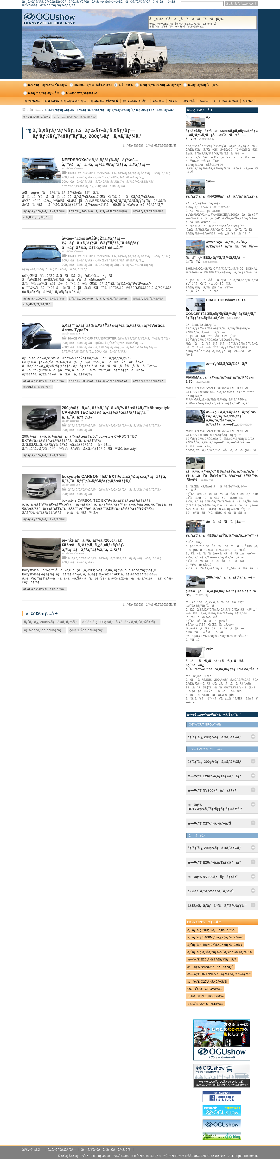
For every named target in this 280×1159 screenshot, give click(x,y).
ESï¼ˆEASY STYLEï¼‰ (205, 1004)
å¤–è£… (173, 101)
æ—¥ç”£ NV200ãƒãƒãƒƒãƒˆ (210, 967)
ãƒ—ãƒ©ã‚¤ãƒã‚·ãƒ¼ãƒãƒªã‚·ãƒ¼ (106, 1149)
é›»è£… (204, 101)
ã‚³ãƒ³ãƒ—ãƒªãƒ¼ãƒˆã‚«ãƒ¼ (47, 85)
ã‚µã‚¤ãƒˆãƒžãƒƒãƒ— (61, 1149)
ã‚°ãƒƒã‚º (248, 101)
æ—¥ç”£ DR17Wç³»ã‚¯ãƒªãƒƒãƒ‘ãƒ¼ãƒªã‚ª (219, 974)
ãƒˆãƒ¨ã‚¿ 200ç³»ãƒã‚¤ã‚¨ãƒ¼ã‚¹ (75, 116)
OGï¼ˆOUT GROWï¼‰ (204, 989)
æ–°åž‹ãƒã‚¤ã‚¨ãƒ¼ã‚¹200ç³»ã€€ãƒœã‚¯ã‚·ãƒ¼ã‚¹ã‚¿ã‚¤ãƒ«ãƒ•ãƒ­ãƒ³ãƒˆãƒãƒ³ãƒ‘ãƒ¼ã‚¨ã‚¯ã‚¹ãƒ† (93, 545)
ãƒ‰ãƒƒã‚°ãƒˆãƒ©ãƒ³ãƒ (149, 211)
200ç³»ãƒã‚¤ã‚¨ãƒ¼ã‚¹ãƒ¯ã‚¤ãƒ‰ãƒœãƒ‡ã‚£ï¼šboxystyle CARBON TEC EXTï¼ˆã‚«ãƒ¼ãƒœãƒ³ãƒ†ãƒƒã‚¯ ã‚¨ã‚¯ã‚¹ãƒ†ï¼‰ (116, 412)
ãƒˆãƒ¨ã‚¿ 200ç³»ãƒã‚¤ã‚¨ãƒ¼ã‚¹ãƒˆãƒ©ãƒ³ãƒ (99, 211)
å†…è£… (158, 101)
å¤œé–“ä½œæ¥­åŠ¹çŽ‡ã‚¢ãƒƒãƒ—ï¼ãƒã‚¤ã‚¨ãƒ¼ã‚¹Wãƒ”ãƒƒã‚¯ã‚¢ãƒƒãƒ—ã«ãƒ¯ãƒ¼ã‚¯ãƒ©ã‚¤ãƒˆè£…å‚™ (102, 243)
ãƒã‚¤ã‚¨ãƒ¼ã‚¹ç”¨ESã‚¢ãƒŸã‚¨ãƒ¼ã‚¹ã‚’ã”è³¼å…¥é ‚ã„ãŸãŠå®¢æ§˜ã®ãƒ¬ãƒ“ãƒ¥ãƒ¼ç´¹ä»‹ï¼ (228, 475)
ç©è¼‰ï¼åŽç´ (135, 101)
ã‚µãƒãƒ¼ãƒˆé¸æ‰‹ (204, 85)
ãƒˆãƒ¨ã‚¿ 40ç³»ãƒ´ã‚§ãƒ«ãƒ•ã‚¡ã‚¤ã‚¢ (214, 944)
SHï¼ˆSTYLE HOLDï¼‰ (205, 996)
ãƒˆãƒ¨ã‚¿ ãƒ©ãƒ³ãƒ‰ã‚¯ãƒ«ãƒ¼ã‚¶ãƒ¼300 (219, 952)
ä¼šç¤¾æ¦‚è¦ (32, 1149)
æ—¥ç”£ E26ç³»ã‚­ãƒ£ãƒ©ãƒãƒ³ (211, 959)
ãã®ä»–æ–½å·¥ (226, 101)
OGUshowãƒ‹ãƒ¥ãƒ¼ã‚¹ (82, 93)
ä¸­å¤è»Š (126, 85)
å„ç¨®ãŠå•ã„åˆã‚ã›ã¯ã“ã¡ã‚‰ (202, 22)
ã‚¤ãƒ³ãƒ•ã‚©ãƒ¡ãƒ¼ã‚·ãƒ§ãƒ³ (160, 85)
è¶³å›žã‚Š (189, 101)
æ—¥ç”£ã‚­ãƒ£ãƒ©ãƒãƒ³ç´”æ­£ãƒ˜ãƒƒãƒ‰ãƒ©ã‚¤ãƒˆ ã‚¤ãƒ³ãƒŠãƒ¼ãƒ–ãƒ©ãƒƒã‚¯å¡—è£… (231, 418)
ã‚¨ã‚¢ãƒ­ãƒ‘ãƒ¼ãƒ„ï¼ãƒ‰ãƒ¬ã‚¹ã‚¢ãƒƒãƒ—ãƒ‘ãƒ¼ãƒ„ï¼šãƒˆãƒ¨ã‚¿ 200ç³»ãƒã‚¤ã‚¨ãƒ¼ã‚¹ (109, 110)
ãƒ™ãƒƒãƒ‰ (32, 101)
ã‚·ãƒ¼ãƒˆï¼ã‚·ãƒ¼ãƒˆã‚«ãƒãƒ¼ (65, 101)
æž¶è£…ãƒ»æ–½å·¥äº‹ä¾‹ (93, 85)
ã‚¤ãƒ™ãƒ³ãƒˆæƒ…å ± (43, 93)
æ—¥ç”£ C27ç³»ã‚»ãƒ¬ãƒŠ (207, 981)
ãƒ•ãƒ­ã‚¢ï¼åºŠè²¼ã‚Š (104, 101)
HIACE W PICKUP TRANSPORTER (92, 173)
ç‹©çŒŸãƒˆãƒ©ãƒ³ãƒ (37, 217)
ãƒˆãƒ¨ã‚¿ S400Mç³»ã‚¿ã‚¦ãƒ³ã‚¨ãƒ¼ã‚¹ (215, 937)
